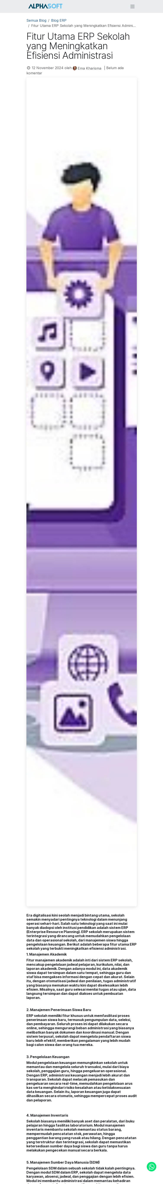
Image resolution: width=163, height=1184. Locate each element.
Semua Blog (36, 20)
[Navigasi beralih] (132, 6)
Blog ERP (58, 20)
